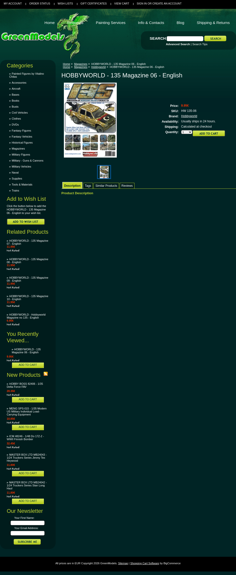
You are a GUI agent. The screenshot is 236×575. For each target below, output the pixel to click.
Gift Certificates (94, 3)
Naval (15, 172)
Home (66, 63)
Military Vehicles (21, 166)
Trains (15, 190)
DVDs (15, 124)
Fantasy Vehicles (22, 136)
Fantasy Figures (21, 130)
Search (158, 38)
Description (72, 186)
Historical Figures (22, 142)
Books (15, 100)
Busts (15, 106)
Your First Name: (24, 517)
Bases (15, 94)
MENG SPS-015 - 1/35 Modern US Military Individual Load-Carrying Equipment (27, 411)
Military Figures (21, 154)
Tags (88, 186)
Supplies (17, 178)
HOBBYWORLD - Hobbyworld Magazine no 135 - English (26, 316)
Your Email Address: (26, 528)
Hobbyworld (98, 66)
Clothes (16, 118)
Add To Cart (28, 364)
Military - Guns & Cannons (27, 160)
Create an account (167, 3)
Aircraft (16, 88)
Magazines (18, 148)
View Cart (121, 3)
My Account (13, 3)
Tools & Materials (22, 184)
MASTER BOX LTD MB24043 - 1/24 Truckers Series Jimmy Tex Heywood (27, 457)
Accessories (19, 82)
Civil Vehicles (20, 112)
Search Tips (200, 44)
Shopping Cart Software (144, 563)
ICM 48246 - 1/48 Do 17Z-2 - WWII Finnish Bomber (25, 438)
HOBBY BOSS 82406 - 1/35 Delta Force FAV (25, 385)
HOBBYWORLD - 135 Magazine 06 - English (26, 351)
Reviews (127, 186)
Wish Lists (65, 3)
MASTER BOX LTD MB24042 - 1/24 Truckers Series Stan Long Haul (27, 485)
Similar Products (106, 186)
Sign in (142, 3)
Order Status (39, 3)
